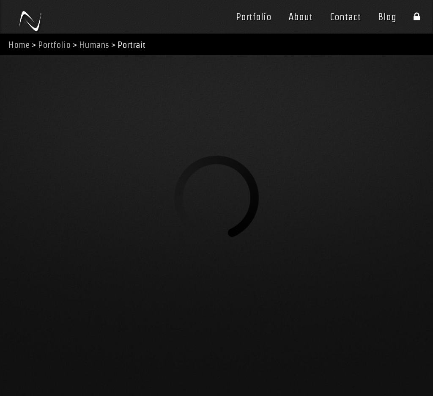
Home (19, 45)
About (300, 16)
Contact (345, 16)
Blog (387, 16)
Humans (94, 45)
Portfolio (253, 16)
